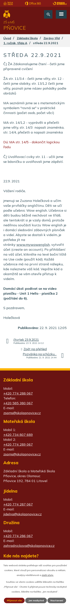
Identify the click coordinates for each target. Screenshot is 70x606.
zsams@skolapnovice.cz (22, 413)
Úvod (7, 38)
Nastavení (56, 600)
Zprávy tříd (51, 38)
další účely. (48, 575)
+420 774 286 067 (18, 536)
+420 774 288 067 (18, 393)
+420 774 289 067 (18, 444)
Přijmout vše (14, 600)
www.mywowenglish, (33, 244)
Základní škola (27, 38)
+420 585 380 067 (18, 403)
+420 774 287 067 (18, 504)
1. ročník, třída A (15, 43)
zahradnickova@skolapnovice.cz (29, 545)
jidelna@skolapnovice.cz (22, 514)
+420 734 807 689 (18, 434)
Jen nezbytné (36, 600)
